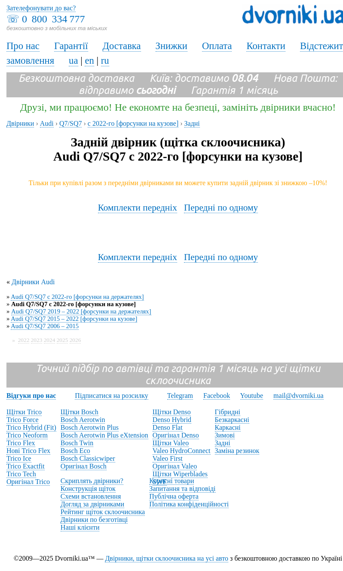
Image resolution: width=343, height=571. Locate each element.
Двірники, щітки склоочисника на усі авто (166, 558)
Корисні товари (171, 480)
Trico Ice (18, 458)
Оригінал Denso (176, 435)
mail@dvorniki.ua (298, 395)
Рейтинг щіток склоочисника (103, 511)
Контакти (265, 45)
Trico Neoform (27, 435)
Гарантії (71, 45)
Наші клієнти (80, 527)
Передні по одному (221, 207)
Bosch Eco (75, 450)
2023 (37, 340)
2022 (24, 340)
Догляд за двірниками (92, 504)
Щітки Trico (24, 412)
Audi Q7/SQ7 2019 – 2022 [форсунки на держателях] (81, 311)
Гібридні (228, 412)
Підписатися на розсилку (111, 395)
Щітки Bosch (79, 412)
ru (105, 60)
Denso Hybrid (172, 419)
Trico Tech (21, 474)
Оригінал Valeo (175, 466)
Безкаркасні (232, 419)
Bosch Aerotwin (83, 419)
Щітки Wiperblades (180, 474)
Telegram (180, 395)
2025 (62, 340)
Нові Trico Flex (28, 450)
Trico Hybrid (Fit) (31, 427)
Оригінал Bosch (84, 466)
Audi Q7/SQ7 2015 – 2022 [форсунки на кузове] (74, 318)
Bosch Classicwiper (88, 458)
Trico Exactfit (25, 466)
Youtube (251, 395)
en (89, 60)
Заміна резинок (237, 450)
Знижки (171, 45)
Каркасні (228, 427)
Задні (222, 443)
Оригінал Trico (28, 481)
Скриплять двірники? (92, 480)
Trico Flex (20, 443)
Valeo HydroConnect (182, 450)
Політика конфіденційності (189, 504)
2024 (49, 340)
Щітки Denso (172, 412)
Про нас (23, 45)
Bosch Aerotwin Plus (90, 427)
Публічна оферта (174, 496)
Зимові (225, 435)
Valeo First (168, 458)
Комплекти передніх (137, 207)
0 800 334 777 (53, 19)
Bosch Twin (77, 443)
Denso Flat (168, 427)
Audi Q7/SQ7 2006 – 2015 (45, 326)
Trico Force (22, 419)
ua (73, 60)
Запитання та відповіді (182, 488)
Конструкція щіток (88, 488)
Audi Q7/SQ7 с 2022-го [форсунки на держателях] (77, 296)
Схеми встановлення (91, 496)
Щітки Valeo (171, 443)
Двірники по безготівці (94, 519)
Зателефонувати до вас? (41, 8)
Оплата (217, 45)
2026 (75, 340)
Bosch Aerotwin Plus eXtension (104, 435)
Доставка (122, 45)
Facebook (216, 395)
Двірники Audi (33, 282)
